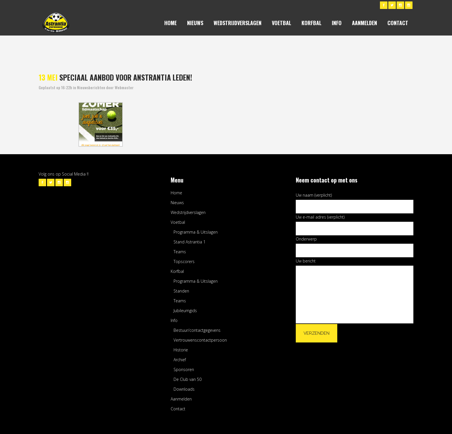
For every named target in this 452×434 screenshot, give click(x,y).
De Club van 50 (187, 379)
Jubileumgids (185, 310)
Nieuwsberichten (91, 87)
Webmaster (124, 87)
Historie (181, 350)
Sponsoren (184, 369)
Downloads (184, 389)
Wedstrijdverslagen (188, 212)
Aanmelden (181, 399)
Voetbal (178, 222)
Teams (180, 251)
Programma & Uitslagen (196, 232)
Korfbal (177, 271)
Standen (181, 291)
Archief (180, 359)
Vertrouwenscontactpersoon (200, 340)
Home (176, 192)
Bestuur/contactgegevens (197, 330)
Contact (178, 408)
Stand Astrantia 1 (190, 242)
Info (174, 320)
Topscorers (184, 261)
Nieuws (177, 202)
